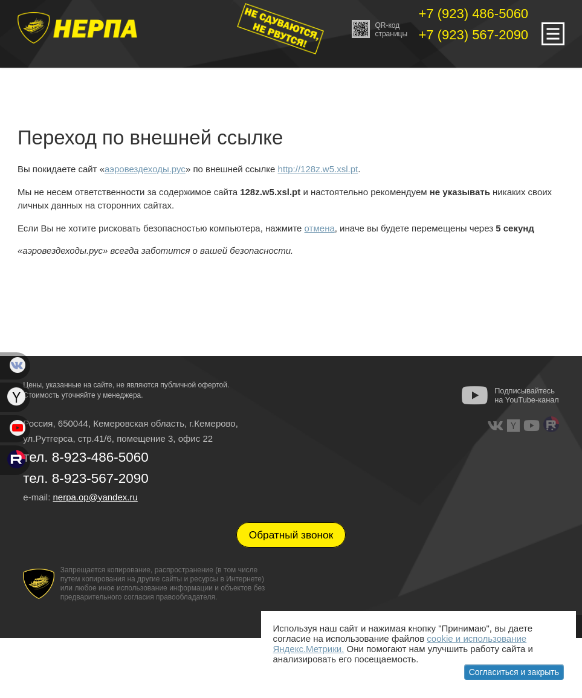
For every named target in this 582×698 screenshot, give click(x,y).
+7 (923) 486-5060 (473, 13)
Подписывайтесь (526, 395)
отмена (320, 228)
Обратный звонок (291, 535)
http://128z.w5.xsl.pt (318, 169)
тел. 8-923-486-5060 (86, 457)
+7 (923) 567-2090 (473, 34)
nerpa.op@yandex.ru (95, 497)
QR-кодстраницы (379, 29)
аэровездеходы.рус (145, 169)
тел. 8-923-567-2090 (86, 478)
